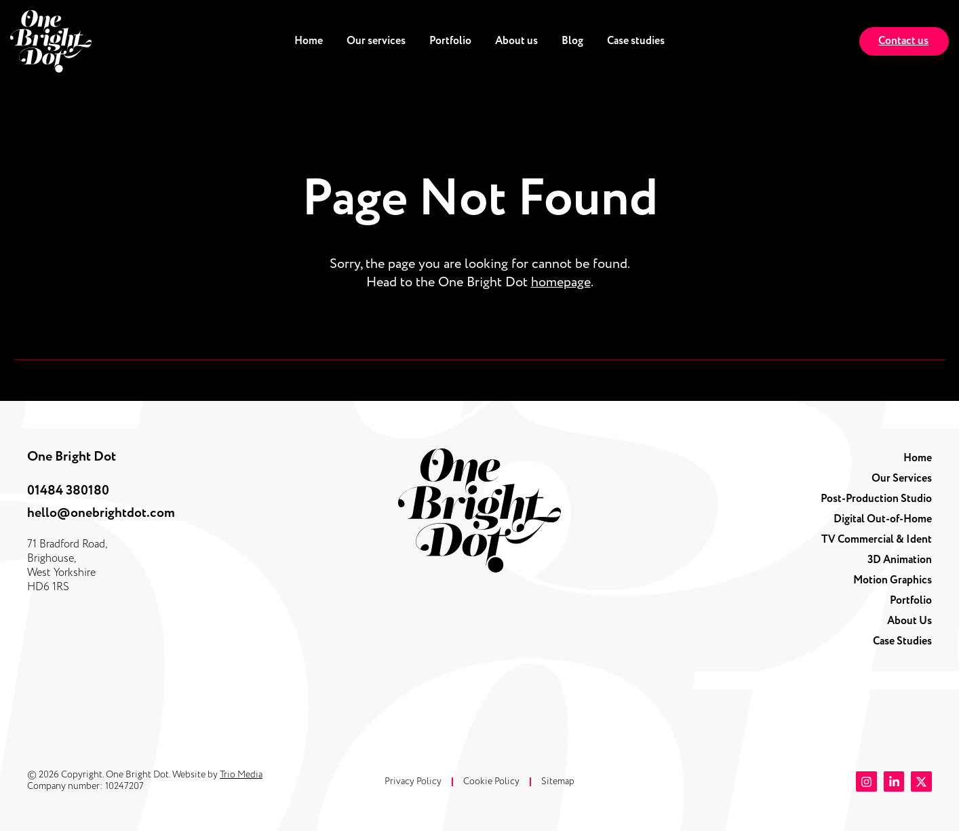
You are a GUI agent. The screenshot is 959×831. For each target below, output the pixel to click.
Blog (572, 41)
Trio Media (241, 774)
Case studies (636, 41)
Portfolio (450, 41)
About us (516, 41)
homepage (561, 282)
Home (308, 41)
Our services (376, 41)
